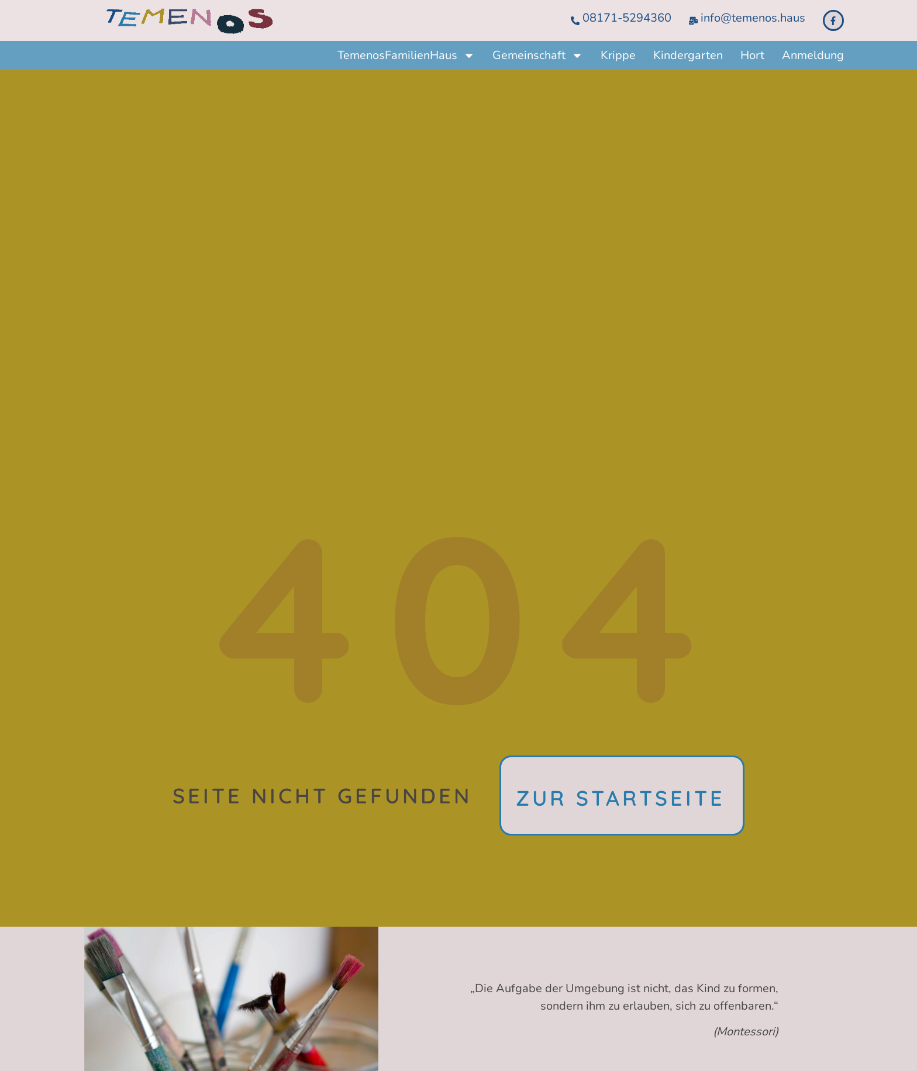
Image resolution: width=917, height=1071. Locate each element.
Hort (752, 55)
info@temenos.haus (753, 18)
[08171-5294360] (575, 20)
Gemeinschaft (537, 55)
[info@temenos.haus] (693, 20)
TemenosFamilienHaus (406, 55)
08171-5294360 (626, 18)
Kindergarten (688, 55)
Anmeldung (813, 55)
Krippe (618, 55)
